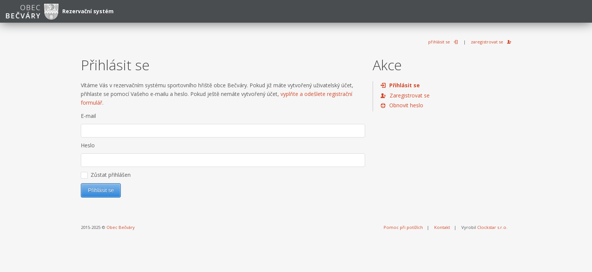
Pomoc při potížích (403, 227)
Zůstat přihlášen (106, 175)
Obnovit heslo (406, 105)
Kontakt (442, 227)
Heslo (88, 145)
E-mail (88, 115)
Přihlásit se (404, 85)
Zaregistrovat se (410, 95)
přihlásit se (439, 42)
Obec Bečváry (120, 227)
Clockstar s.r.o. (492, 227)
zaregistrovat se (487, 42)
